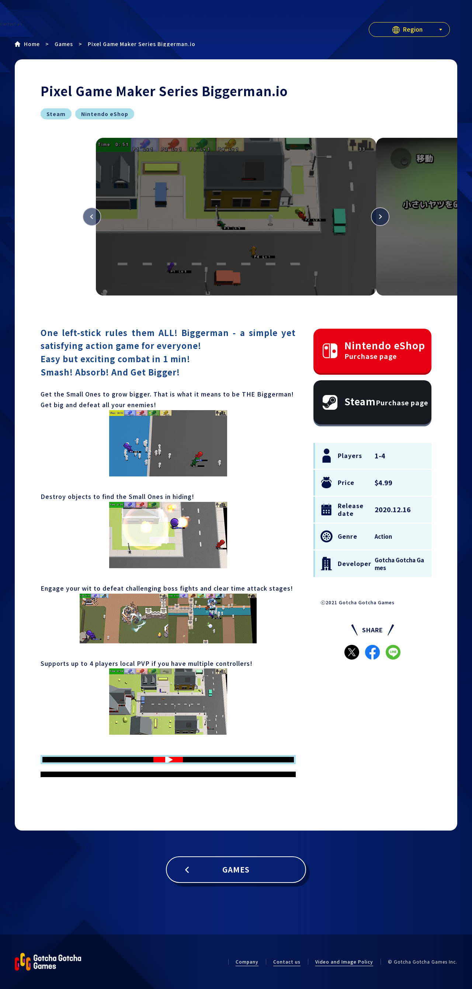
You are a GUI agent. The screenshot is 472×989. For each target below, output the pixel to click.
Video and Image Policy (344, 961)
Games (64, 44)
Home (32, 44)
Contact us (287, 961)
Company (247, 961)
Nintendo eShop (384, 349)
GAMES (236, 869)
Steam (386, 401)
